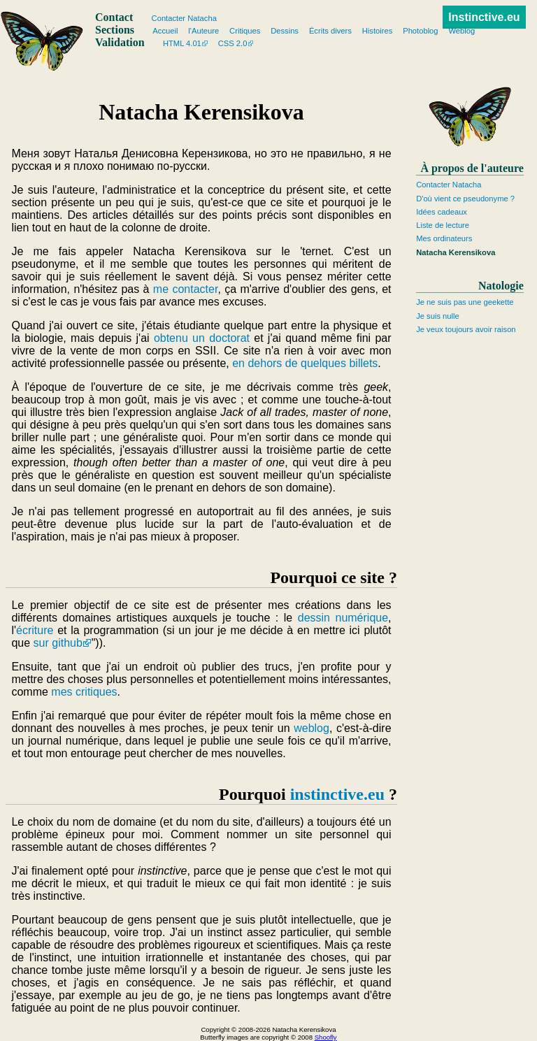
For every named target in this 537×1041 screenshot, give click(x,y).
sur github (58, 643)
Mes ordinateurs (444, 238)
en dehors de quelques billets (305, 363)
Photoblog (420, 31)
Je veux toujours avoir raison (465, 329)
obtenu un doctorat (202, 338)
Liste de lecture (442, 225)
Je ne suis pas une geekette (464, 302)
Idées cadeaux (441, 212)
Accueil (165, 31)
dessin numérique (343, 618)
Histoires (377, 31)
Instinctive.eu (484, 17)
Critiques (244, 31)
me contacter (185, 289)
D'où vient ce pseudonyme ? (465, 198)
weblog (311, 728)
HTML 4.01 (182, 43)
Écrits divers (330, 31)
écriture (34, 630)
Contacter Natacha (448, 184)
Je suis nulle (437, 316)
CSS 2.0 (233, 43)
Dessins (285, 31)
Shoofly (326, 1037)
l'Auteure (203, 31)
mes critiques (84, 692)
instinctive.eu (337, 794)
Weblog (461, 31)
